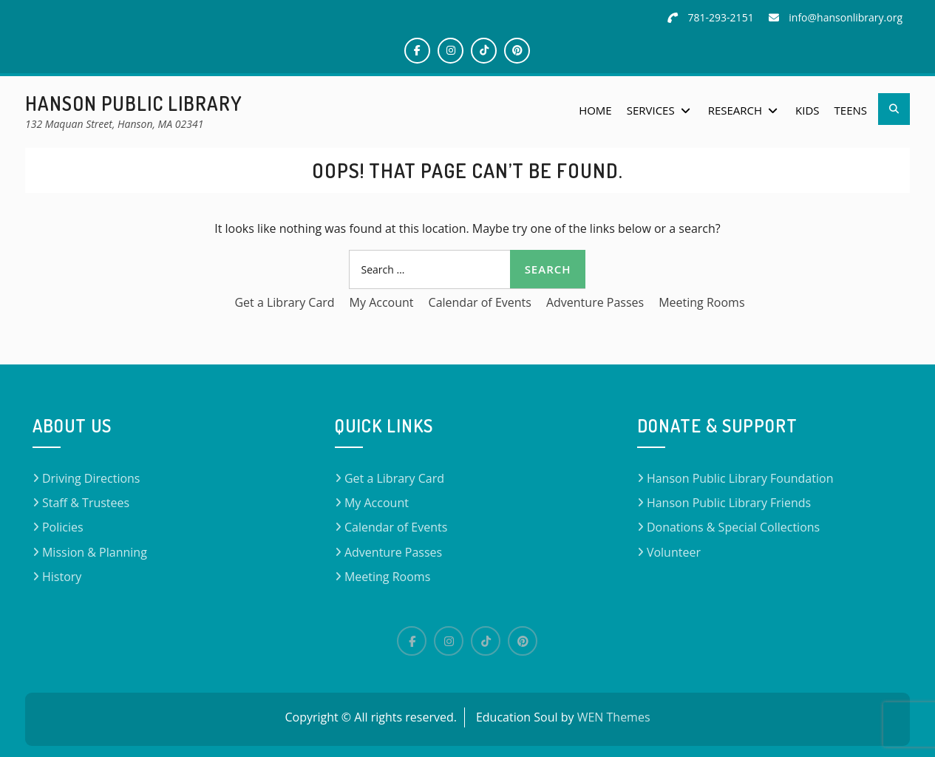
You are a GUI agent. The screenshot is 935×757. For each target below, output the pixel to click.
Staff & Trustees (85, 503)
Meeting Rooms (701, 302)
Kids (807, 110)
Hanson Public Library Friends (729, 503)
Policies (63, 527)
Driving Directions (91, 478)
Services (651, 110)
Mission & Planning (94, 552)
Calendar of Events (480, 302)
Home (595, 110)
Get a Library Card (284, 302)
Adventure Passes (595, 302)
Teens (850, 110)
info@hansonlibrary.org (845, 17)
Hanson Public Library (133, 103)
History (61, 576)
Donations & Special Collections (733, 527)
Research (735, 110)
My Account (382, 302)
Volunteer (674, 552)
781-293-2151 (721, 17)
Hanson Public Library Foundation (740, 478)
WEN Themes (613, 717)
